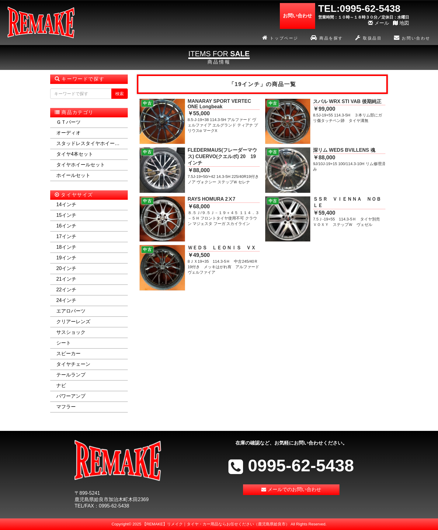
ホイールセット (73, 175)
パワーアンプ (70, 396)
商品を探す (327, 38)
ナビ (61, 385)
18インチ (66, 247)
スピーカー (68, 353)
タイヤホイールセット (80, 164)
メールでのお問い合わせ (291, 490)
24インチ (66, 300)
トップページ (280, 38)
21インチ (66, 279)
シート (63, 342)
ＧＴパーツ (68, 122)
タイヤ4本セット (74, 154)
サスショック (70, 332)
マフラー (66, 406)
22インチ (66, 289)
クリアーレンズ (73, 321)
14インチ (66, 204)
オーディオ (68, 132)
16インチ (66, 225)
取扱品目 (368, 38)
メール (378, 23)
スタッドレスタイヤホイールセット (89, 143)
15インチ (66, 215)
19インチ (66, 257)
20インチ (66, 268)
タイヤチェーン (73, 364)
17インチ (66, 236)
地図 (401, 23)
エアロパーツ (70, 310)
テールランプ (70, 374)
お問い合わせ (412, 38)
